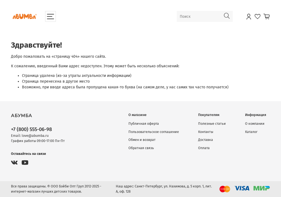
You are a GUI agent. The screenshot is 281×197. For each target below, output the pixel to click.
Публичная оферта (143, 123)
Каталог (251, 132)
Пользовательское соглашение (153, 132)
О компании (255, 123)
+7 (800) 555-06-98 (31, 129)
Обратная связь (141, 148)
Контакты (205, 132)
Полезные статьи (212, 123)
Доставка (205, 140)
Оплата (204, 148)
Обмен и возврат (142, 140)
